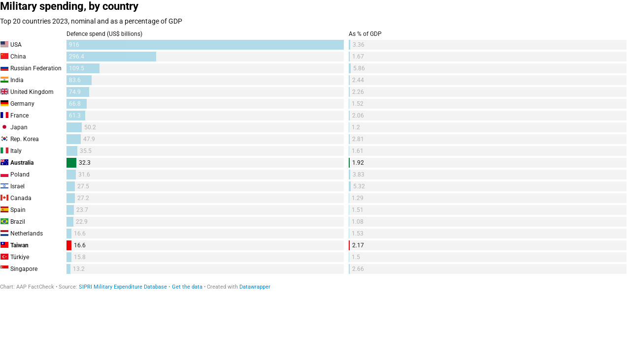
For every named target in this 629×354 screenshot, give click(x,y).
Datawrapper (254, 287)
